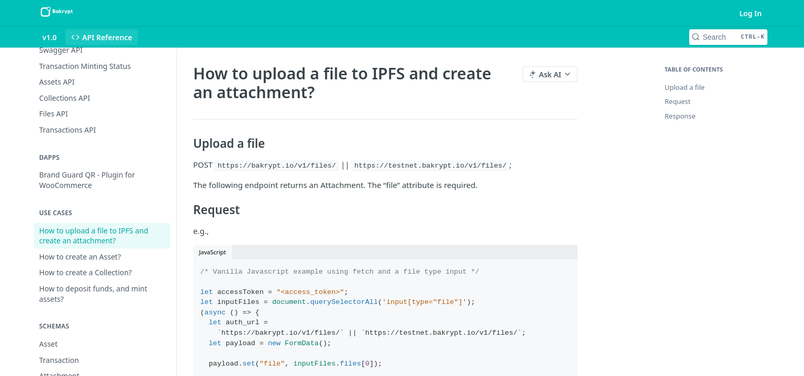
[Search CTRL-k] (728, 37)
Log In (750, 13)
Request (678, 101)
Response (680, 116)
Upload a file (685, 87)
